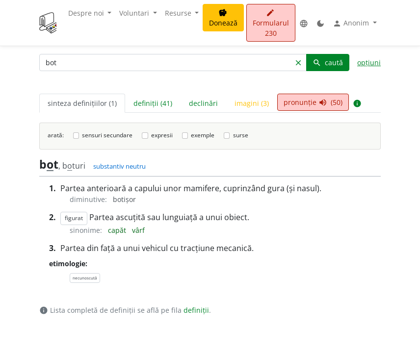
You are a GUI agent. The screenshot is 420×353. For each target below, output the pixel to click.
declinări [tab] (203, 103)
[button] (303, 23)
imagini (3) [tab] (252, 103)
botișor (124, 199)
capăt (118, 230)
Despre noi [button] (87, 13)
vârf (138, 230)
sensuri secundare (107, 135)
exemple (202, 135)
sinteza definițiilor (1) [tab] (82, 103)
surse (240, 135)
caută (328, 62)
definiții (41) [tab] (152, 103)
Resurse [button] (179, 13)
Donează (223, 18)
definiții (196, 310)
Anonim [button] (352, 23)
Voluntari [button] (135, 13)
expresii (162, 135)
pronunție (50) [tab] (313, 102)
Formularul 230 (271, 23)
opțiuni (369, 62)
